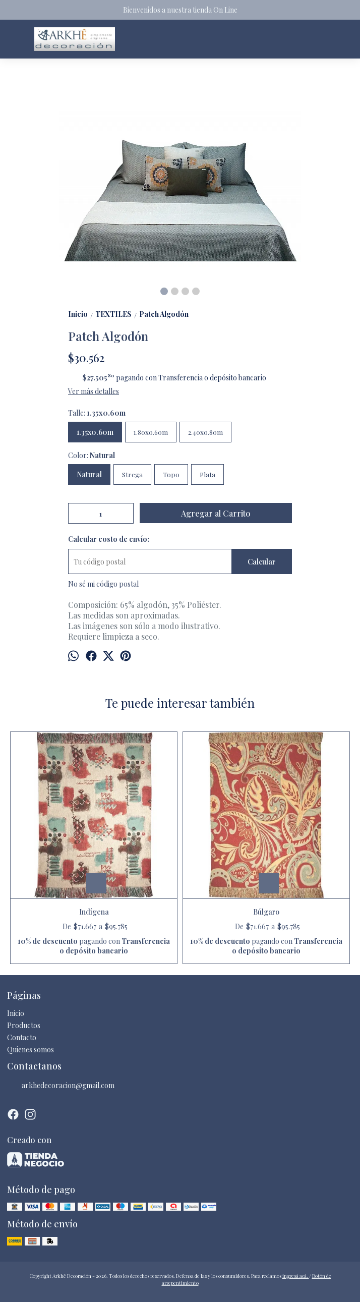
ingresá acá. (295, 1275)
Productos (23, 1025)
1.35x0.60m (95, 432)
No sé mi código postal (103, 584)
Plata (207, 474)
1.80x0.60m (151, 432)
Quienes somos (30, 1049)
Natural (89, 474)
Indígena (94, 912)
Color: (91, 455)
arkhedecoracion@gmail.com (60, 1086)
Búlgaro (266, 912)
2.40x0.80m (205, 432)
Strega (132, 474)
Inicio (15, 1013)
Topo (171, 474)
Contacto (21, 1037)
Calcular (262, 562)
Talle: (97, 413)
